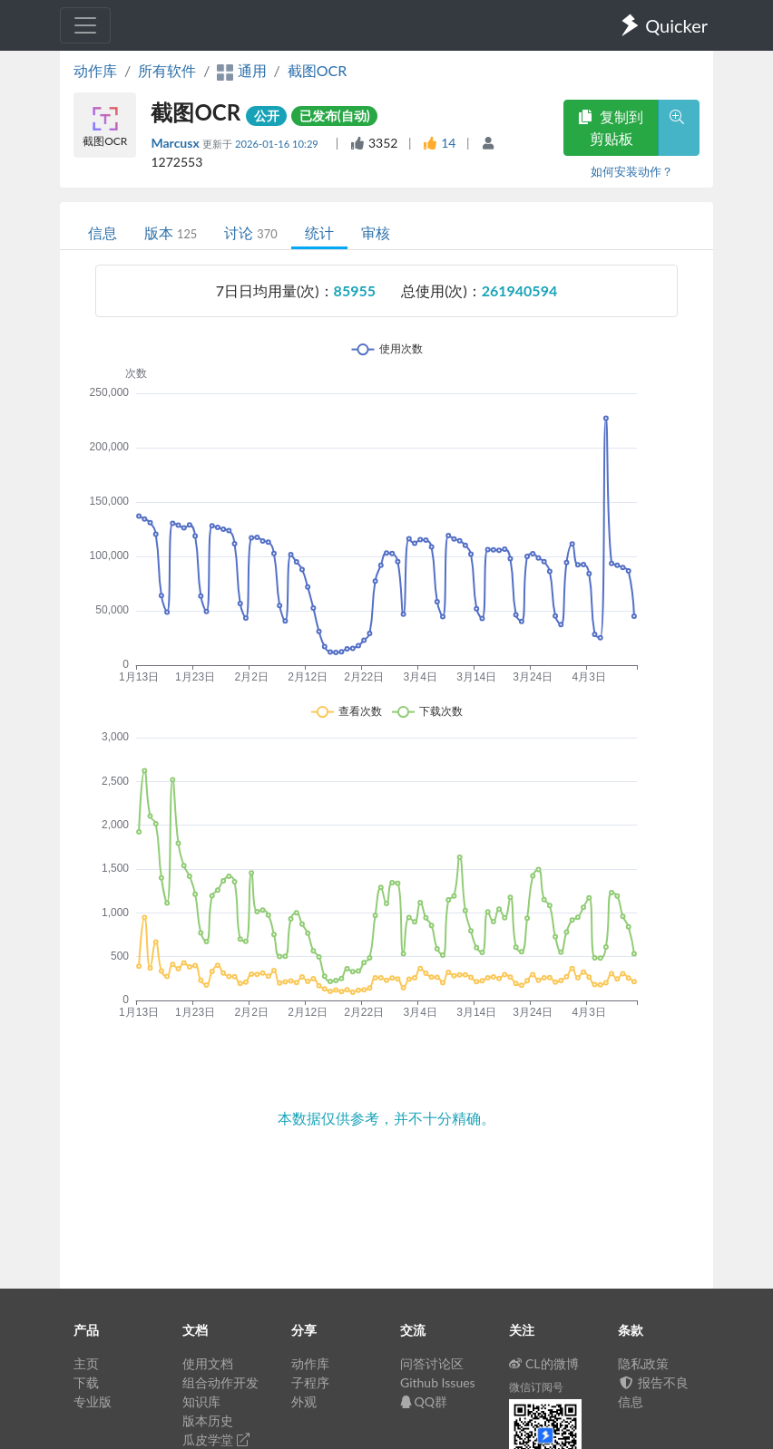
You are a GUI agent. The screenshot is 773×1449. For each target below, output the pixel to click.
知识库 (201, 1401)
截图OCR (317, 70)
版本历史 (207, 1420)
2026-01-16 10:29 (278, 144)
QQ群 (423, 1401)
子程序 (310, 1382)
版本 (170, 232)
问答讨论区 (432, 1363)
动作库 (95, 70)
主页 (86, 1363)
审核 (375, 232)
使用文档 (207, 1363)
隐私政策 (643, 1363)
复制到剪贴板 (610, 127)
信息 (102, 232)
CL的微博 (544, 1363)
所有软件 (167, 70)
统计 (319, 232)
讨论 (250, 232)
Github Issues (437, 1382)
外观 (304, 1401)
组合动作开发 (220, 1382)
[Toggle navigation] (85, 25)
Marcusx (176, 142)
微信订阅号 (536, 1387)
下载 (86, 1382)
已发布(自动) (334, 115)
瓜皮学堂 (216, 1439)
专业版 (92, 1401)
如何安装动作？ (632, 171)
